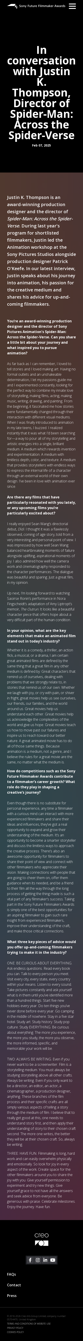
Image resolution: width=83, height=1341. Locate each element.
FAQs (11, 1274)
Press (12, 1295)
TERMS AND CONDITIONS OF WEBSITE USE (29, 1323)
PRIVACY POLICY (15, 1327)
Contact (14, 1285)
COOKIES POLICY (15, 1332)
